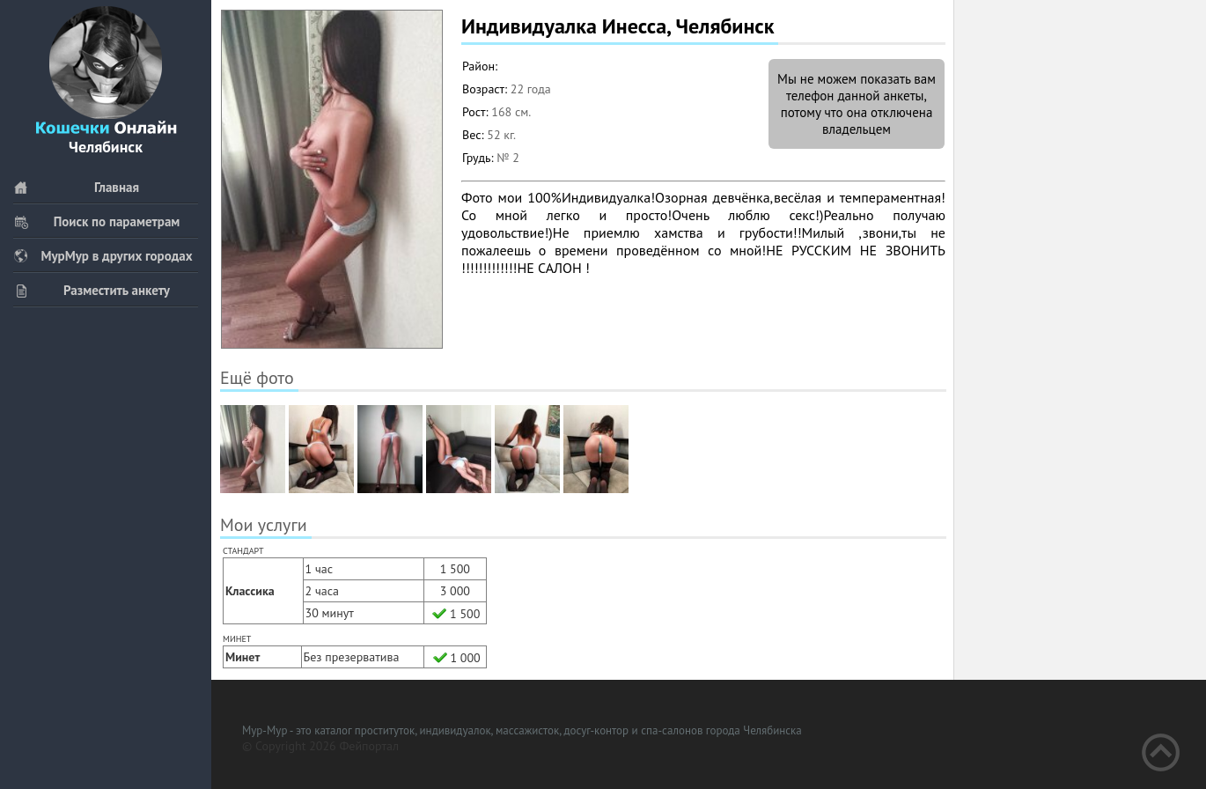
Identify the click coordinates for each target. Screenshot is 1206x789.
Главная (76, 187)
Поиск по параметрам (96, 221)
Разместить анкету (91, 290)
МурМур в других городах (103, 255)
